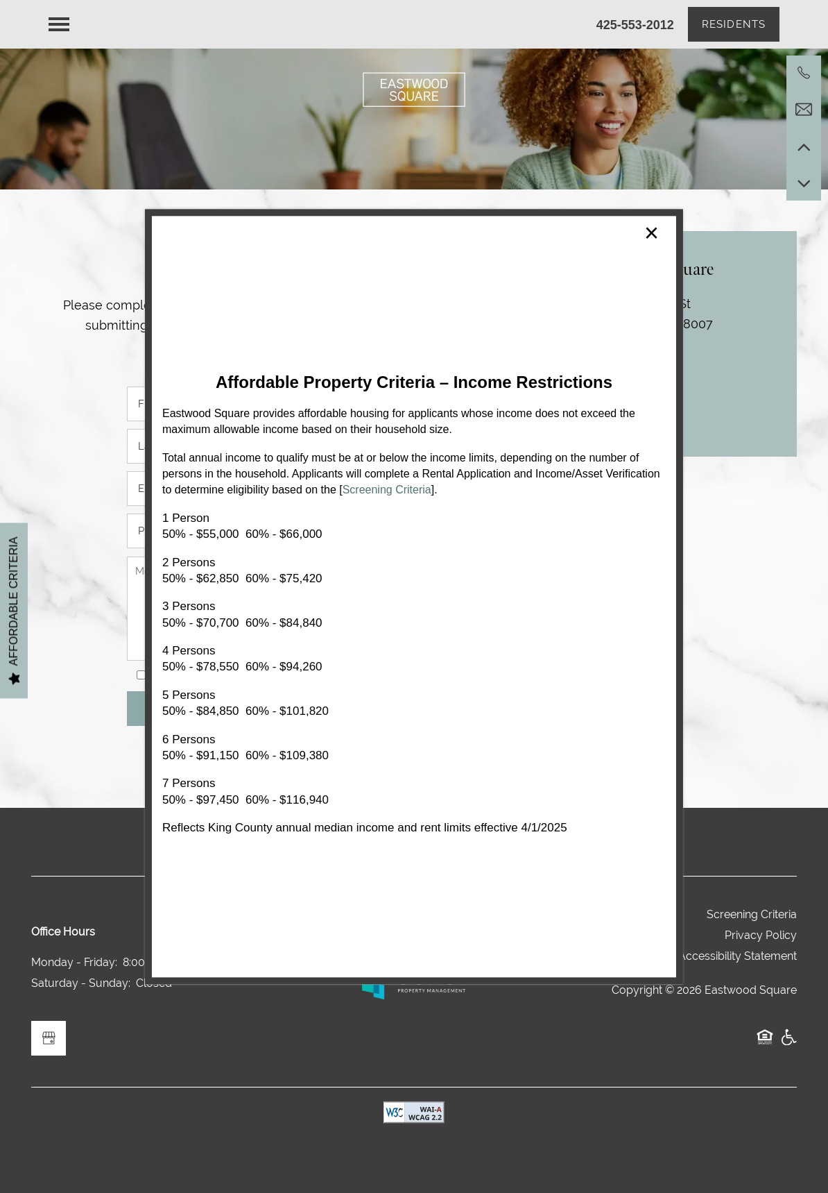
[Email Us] (803, 109)
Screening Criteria (387, 490)
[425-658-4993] (803, 73)
